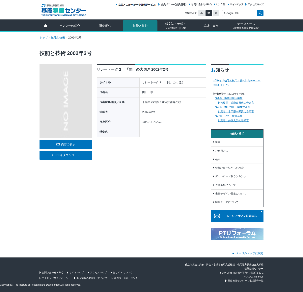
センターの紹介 (69, 25)
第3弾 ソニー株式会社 (228, 116)
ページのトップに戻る (249, 253)
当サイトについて (122, 272)
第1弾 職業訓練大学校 (228, 98)
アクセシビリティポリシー (56, 278)
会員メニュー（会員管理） (174, 4)
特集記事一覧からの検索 (229, 167)
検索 (217, 159)
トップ (44, 37)
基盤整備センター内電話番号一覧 (245, 280)
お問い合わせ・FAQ (201, 4)
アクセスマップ (255, 4)
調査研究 (105, 25)
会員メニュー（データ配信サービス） (137, 4)
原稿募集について (225, 185)
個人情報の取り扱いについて (92, 278)
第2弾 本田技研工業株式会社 (232, 107)
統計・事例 (211, 25)
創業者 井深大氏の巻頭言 (233, 120)
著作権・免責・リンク (126, 278)
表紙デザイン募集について (230, 193)
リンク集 (220, 4)
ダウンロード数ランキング (230, 176)
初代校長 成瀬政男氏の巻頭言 (236, 102)
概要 (217, 142)
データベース (246, 26)
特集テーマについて (226, 202)
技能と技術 (140, 25)
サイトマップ (236, 4)
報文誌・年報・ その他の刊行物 (175, 26)
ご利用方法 (221, 150)
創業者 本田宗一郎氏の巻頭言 (236, 111)
